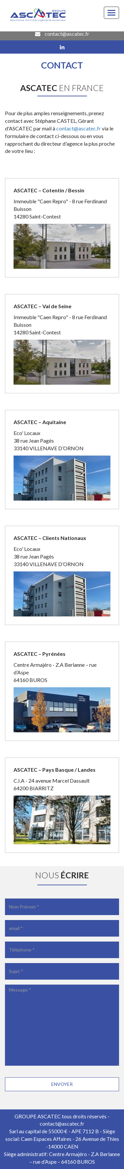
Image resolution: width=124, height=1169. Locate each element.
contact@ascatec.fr (62, 33)
